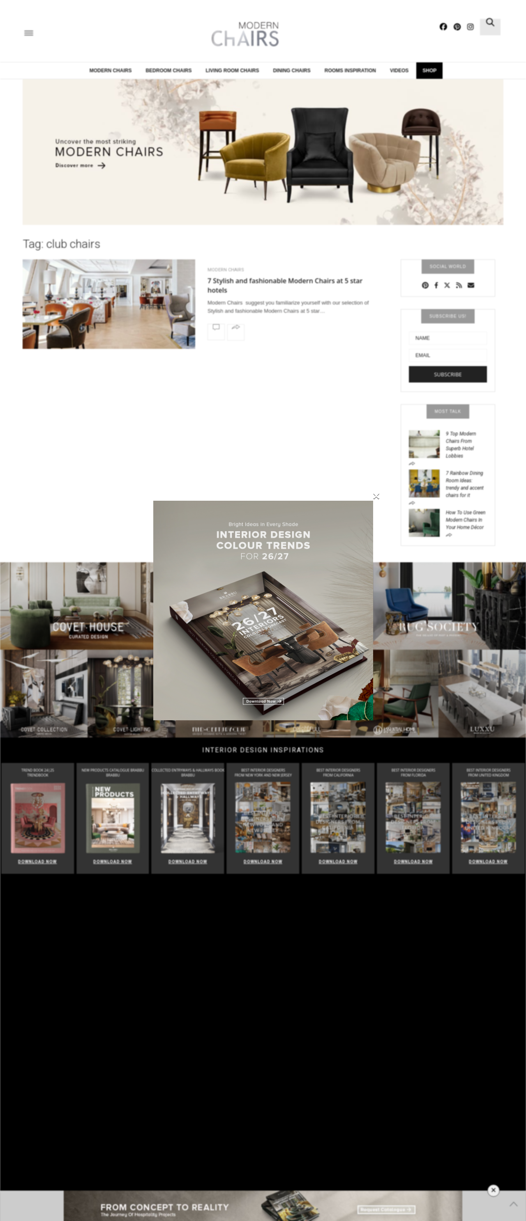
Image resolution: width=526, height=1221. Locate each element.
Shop (429, 70)
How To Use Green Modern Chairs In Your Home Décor (465, 520)
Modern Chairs (111, 70)
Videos (399, 70)
